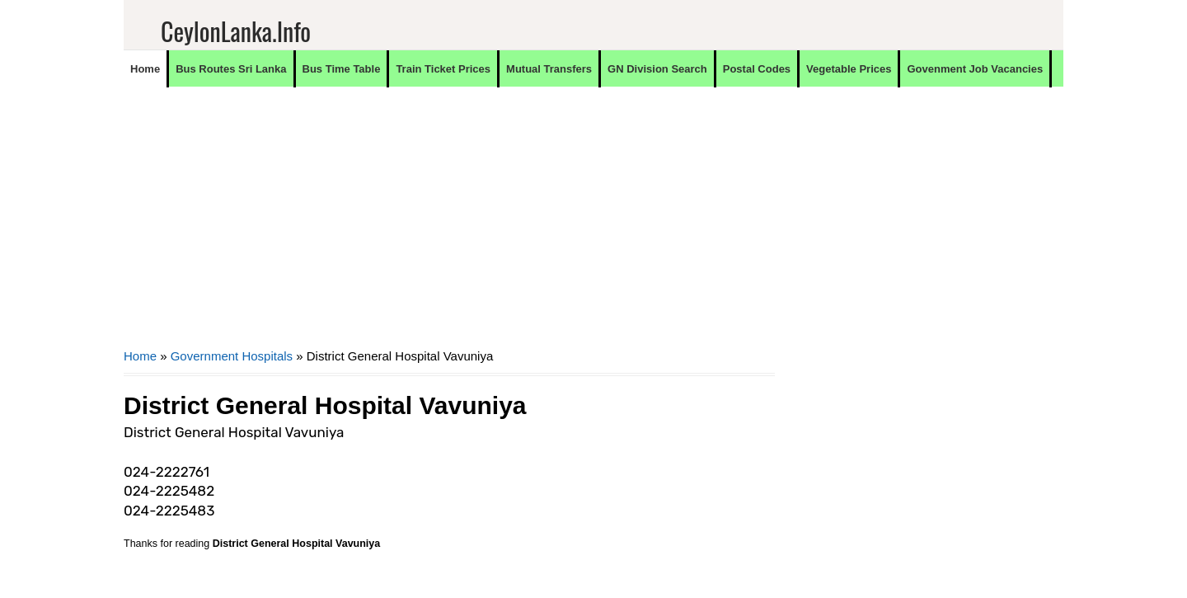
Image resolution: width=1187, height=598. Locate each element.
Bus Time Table (342, 69)
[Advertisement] (449, 227)
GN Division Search (657, 69)
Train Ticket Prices (443, 69)
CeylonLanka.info (236, 30)
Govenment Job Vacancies (975, 69)
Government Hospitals (232, 356)
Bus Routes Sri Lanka (231, 69)
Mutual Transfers (549, 69)
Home (145, 69)
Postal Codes (757, 69)
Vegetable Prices (848, 69)
